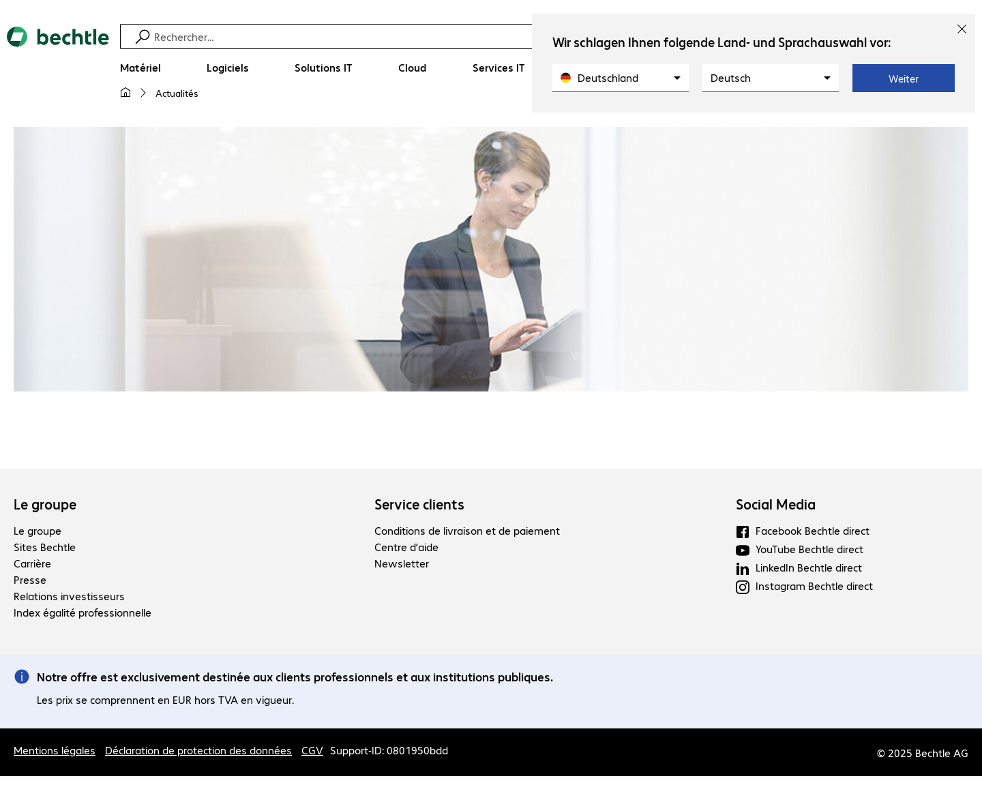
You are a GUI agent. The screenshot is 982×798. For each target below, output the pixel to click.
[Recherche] (500, 36)
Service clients (419, 504)
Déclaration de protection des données (198, 750)
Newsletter (401, 563)
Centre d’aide (406, 547)
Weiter (904, 78)
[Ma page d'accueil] (125, 93)
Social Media (776, 504)
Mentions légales (54, 750)
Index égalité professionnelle (82, 612)
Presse (30, 579)
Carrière (32, 563)
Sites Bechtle (45, 547)
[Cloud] (412, 67)
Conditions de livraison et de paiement (467, 530)
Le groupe (45, 504)
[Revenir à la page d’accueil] (58, 69)
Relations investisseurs (69, 596)
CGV (312, 750)
